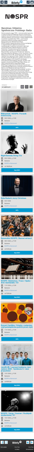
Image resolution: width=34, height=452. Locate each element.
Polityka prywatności (29, 448)
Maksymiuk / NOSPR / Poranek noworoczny (13, 115)
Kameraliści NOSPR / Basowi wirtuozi (16, 238)
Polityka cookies (17, 448)
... (32, 6)
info (17, 127)
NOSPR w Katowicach (11, 123)
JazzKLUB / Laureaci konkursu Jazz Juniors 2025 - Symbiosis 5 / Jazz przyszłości (16, 369)
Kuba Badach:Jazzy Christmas (13, 198)
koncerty (4, 5)
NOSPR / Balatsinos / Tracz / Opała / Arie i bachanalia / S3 (16, 282)
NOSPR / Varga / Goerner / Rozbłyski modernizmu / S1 (16, 414)
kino (14, 5)
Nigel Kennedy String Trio (11, 155)
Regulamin (4, 447)
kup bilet (17, 170)
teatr (23, 5)
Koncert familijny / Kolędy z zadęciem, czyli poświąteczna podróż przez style (17, 326)
